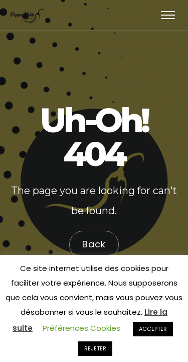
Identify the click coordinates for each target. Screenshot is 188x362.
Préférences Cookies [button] (81, 328)
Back (94, 244)
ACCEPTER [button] (153, 329)
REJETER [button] (95, 348)
